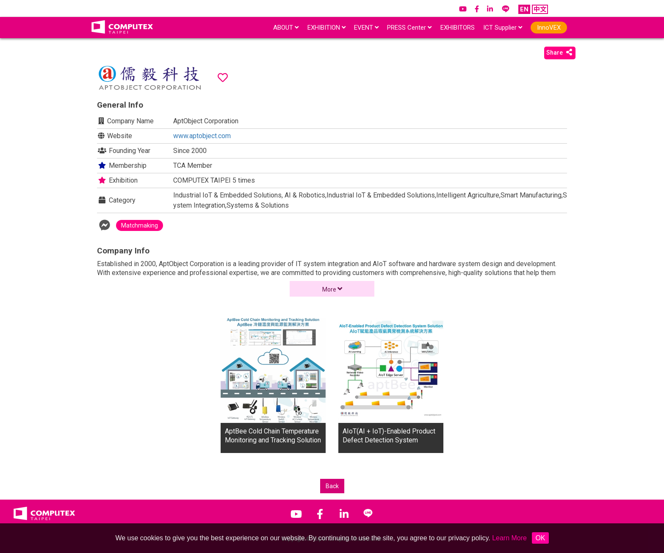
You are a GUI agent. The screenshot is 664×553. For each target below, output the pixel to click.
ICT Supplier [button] (502, 27)
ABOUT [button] (286, 27)
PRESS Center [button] (409, 27)
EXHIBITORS (457, 27)
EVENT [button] (366, 27)
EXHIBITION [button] (326, 27)
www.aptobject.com (202, 136)
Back (332, 486)
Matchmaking (139, 225)
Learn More (509, 538)
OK (540, 538)
